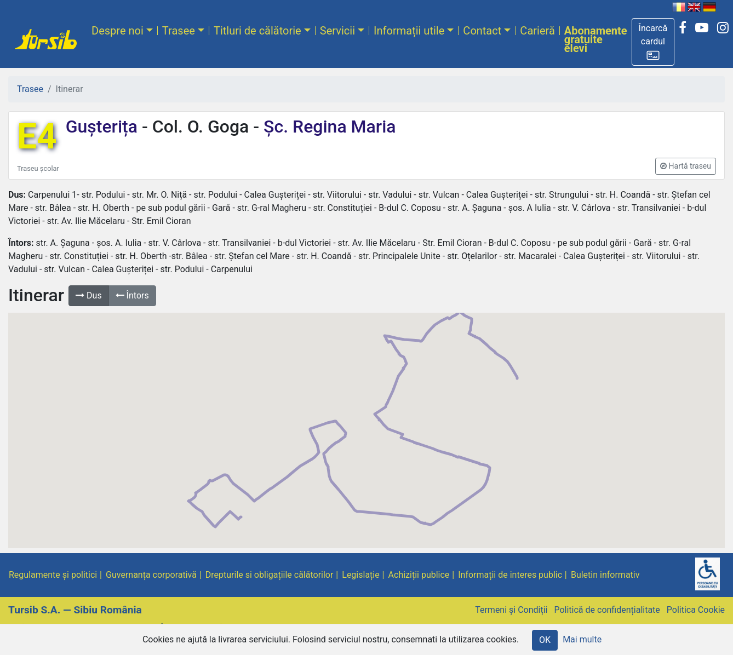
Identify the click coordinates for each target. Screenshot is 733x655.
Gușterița (104, 126)
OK (545, 640)
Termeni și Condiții (511, 610)
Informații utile (409, 30)
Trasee (178, 30)
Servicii (337, 30)
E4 (37, 136)
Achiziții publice (419, 575)
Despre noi (117, 30)
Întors (132, 295)
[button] (653, 42)
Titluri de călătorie (257, 30)
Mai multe (582, 639)
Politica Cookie (696, 610)
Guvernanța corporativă (151, 575)
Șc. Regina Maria (327, 126)
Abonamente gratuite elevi (595, 39)
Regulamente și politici (53, 575)
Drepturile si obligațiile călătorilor (269, 575)
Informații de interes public (510, 575)
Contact (482, 30)
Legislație (360, 575)
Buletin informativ (605, 575)
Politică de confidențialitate (607, 610)
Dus (89, 295)
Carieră (537, 30)
